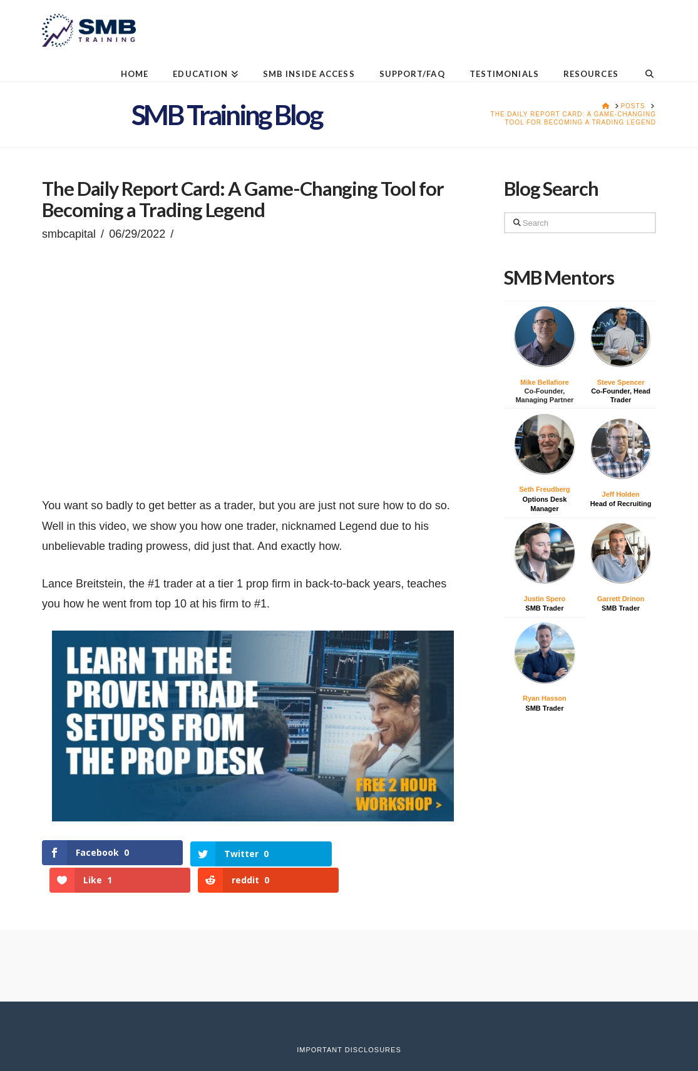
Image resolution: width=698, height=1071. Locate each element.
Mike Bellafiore (544, 382)
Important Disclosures (349, 1023)
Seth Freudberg (544, 489)
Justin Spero (545, 598)
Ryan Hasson (545, 698)
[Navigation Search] (643, 64)
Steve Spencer (621, 382)
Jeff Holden (621, 494)
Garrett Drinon (620, 598)
